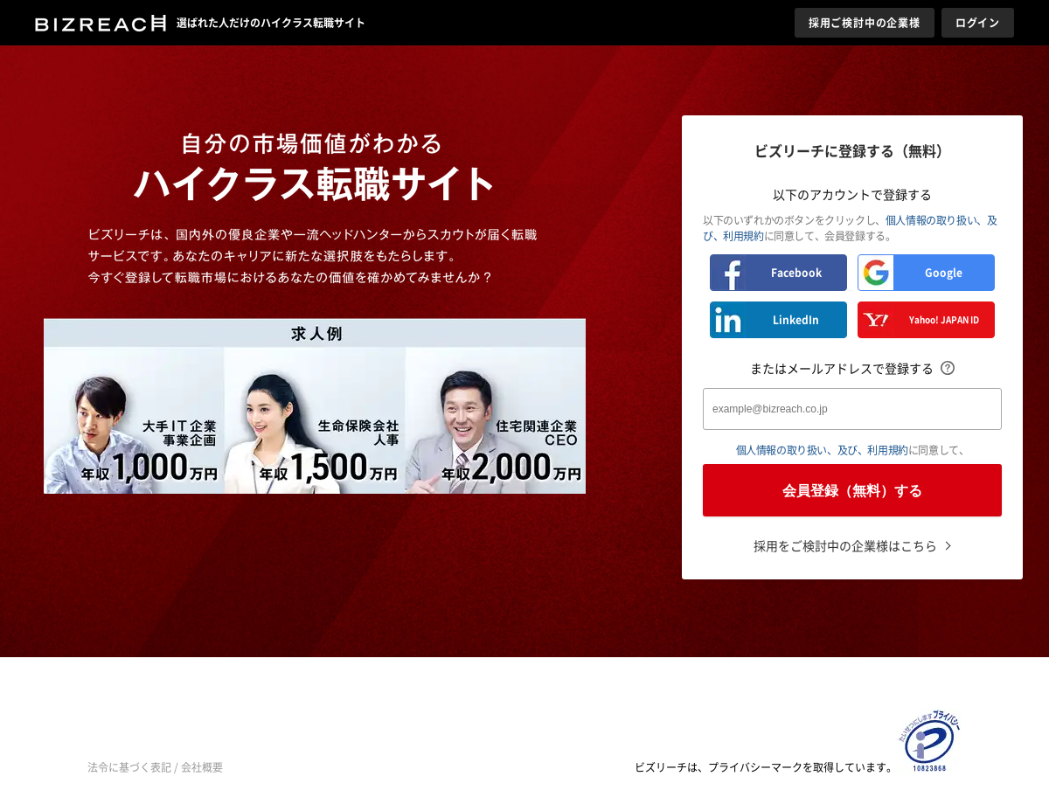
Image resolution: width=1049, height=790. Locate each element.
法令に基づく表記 (129, 767)
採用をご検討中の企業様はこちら (845, 545)
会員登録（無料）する (852, 490)
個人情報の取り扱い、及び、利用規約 (822, 450)
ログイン (977, 23)
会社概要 (202, 767)
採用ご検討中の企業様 (864, 23)
